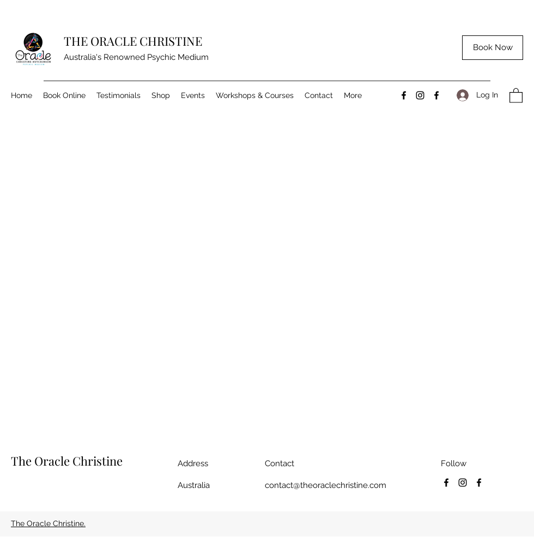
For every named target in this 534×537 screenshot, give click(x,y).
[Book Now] (492, 47)
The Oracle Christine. (48, 523)
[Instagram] (420, 95)
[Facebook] (403, 95)
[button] (516, 95)
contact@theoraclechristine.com (325, 485)
